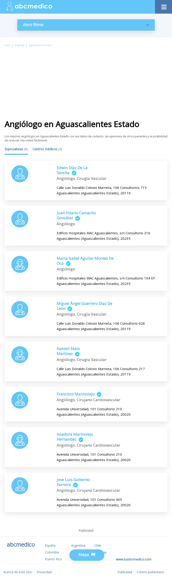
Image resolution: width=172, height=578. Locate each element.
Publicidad (124, 572)
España (50, 545)
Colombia (52, 552)
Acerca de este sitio (17, 572)
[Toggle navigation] (163, 6)
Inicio (7, 45)
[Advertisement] (86, 81)
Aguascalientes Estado (40, 45)
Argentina (78, 545)
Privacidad (44, 572)
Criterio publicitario (150, 572)
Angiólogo (19, 45)
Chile (97, 545)
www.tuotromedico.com (133, 559)
